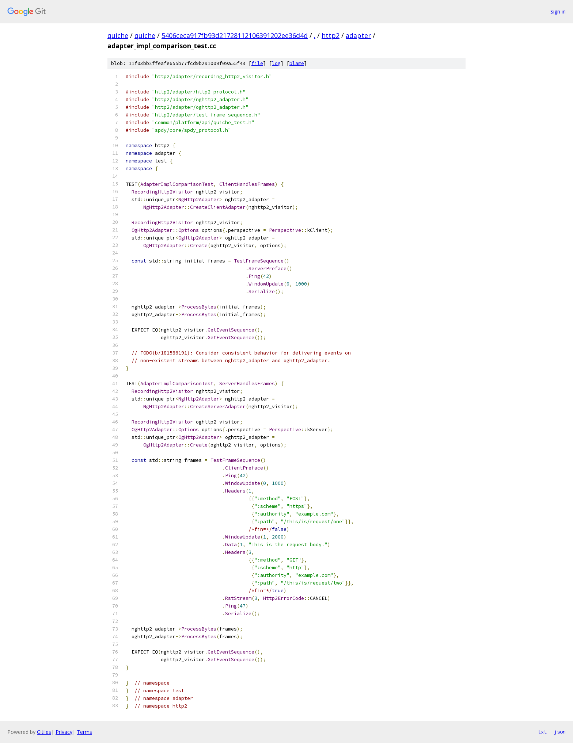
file (257, 63)
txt (542, 731)
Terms (84, 731)
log (276, 63)
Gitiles (44, 731)
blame (296, 63)
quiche (117, 35)
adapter (358, 35)
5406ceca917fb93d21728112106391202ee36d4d (235, 35)
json (560, 731)
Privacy (64, 731)
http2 (330, 35)
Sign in (558, 11)
